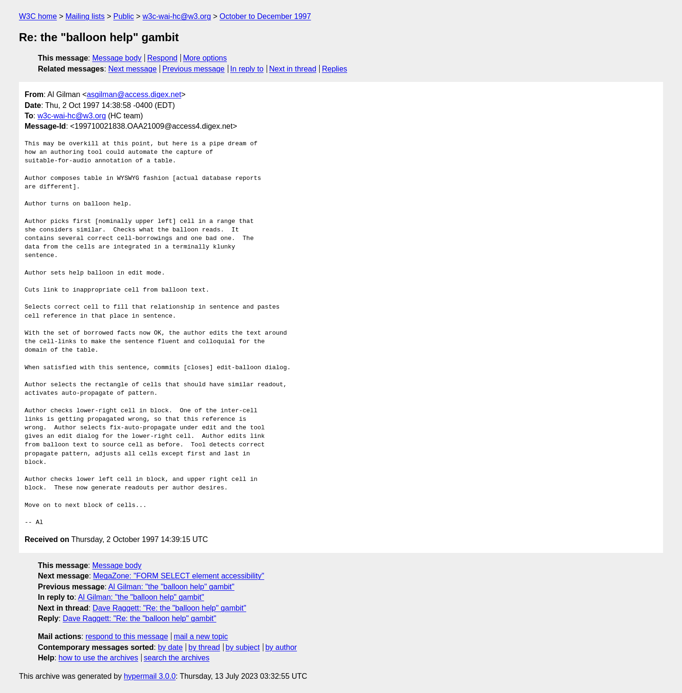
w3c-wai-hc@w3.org (177, 16)
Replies (334, 69)
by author (281, 647)
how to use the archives (98, 658)
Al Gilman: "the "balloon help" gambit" (171, 587)
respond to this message (126, 636)
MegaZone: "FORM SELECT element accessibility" (178, 576)
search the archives (177, 658)
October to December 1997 (265, 16)
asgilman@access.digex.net (134, 94)
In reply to (246, 69)
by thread (204, 647)
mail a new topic (201, 636)
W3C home (38, 16)
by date (170, 647)
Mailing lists (85, 16)
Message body (117, 58)
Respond (162, 58)
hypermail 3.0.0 (149, 676)
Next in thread (292, 69)
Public (123, 16)
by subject (242, 647)
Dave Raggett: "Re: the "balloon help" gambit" (169, 608)
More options (205, 58)
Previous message (193, 69)
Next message (132, 69)
